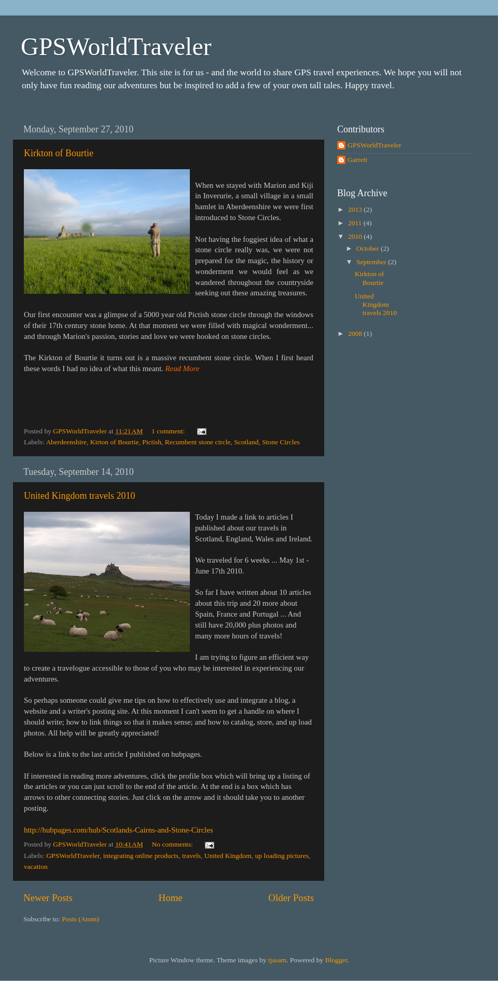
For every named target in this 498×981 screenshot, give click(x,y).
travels (191, 856)
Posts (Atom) (80, 919)
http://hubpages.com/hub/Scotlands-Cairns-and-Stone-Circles (118, 830)
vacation (36, 866)
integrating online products (140, 856)
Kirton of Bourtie (114, 442)
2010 (356, 236)
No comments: (173, 844)
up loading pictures (282, 856)
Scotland (246, 442)
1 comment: (169, 431)
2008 (356, 333)
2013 (356, 209)
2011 (356, 223)
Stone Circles (280, 442)
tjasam (277, 960)
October (368, 248)
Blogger (336, 960)
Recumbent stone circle (198, 442)
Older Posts (291, 897)
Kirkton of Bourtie (58, 153)
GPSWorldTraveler (116, 46)
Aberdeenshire (66, 442)
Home (171, 897)
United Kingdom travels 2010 (79, 496)
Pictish (151, 442)
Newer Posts (48, 897)
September (372, 262)
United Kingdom (228, 856)
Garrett (357, 160)
